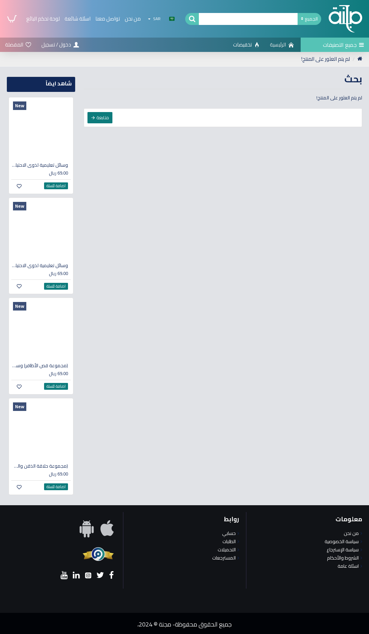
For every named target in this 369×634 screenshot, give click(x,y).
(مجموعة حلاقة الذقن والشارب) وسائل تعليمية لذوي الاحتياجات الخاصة (39, 466)
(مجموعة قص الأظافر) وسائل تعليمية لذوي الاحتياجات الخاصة (39, 365)
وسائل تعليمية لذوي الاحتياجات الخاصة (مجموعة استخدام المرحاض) (39, 165)
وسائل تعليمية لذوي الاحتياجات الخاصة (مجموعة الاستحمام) (39, 265)
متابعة (102, 117)
